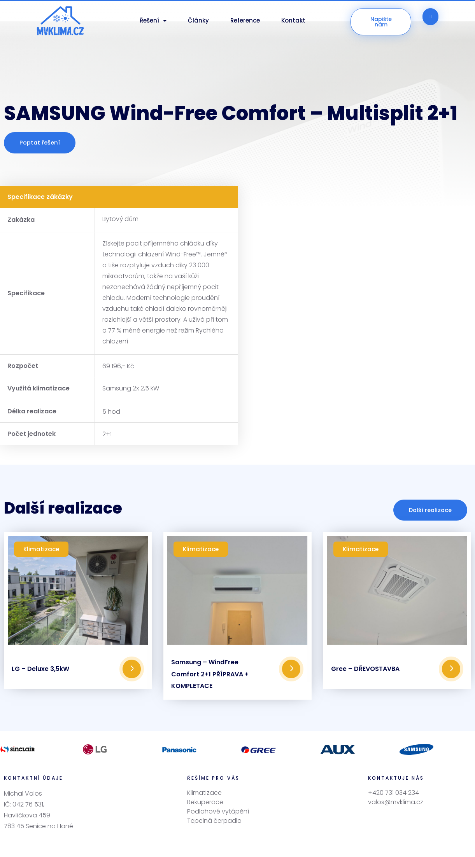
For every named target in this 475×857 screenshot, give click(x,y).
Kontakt (293, 20)
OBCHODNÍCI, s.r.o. (318, 842)
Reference (245, 20)
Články (198, 20)
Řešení (153, 21)
